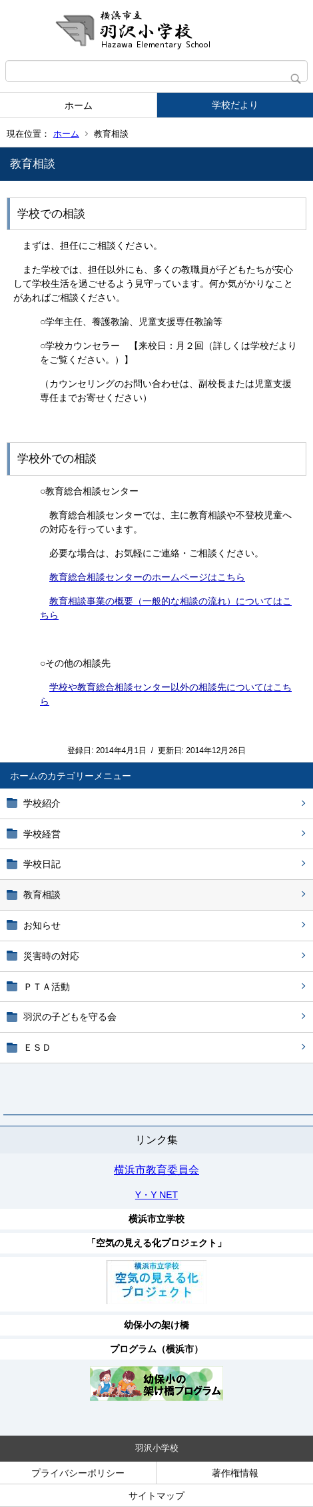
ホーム (79, 105)
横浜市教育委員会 (156, 1169)
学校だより (235, 104)
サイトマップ (156, 1495)
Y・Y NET (156, 1194)
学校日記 (42, 864)
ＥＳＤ (37, 1047)
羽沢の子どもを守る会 (70, 1016)
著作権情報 (235, 1473)
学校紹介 (42, 803)
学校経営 (42, 834)
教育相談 (42, 894)
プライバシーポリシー (78, 1473)
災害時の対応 (51, 956)
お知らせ (42, 925)
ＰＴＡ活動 (46, 986)
